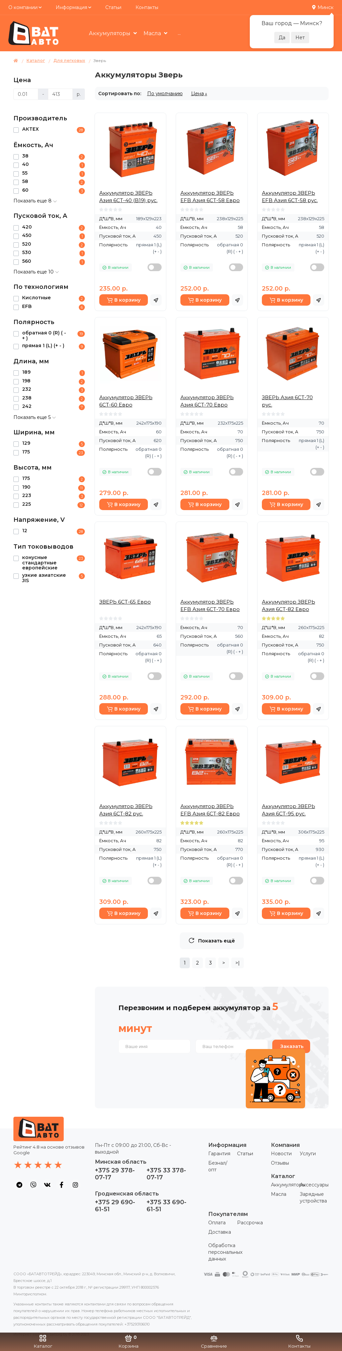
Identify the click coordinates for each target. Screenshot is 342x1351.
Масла (153, 33)
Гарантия (219, 1154)
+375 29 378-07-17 (115, 1174)
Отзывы (280, 1163)
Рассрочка (250, 1223)
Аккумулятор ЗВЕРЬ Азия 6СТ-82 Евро (288, 605)
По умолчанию (165, 93)
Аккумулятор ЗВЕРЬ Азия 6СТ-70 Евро (207, 401)
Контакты (146, 7)
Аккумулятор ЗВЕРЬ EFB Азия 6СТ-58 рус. (290, 196)
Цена (197, 93)
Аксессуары (314, 1185)
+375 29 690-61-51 (115, 1206)
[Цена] (25, 94)
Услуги (308, 1154)
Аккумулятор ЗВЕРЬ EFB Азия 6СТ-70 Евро (210, 605)
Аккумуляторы (110, 33)
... (179, 33)
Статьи (113, 7)
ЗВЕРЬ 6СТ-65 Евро (125, 602)
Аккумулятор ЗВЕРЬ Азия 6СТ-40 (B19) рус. (128, 196)
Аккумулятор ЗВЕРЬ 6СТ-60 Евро (126, 401)
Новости (281, 1154)
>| (237, 963)
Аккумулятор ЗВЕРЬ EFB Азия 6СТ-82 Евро (210, 810)
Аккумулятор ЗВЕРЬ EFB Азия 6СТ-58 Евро (210, 196)
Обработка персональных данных (225, 1252)
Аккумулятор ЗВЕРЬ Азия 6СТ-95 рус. (288, 810)
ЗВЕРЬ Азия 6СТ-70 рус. (287, 401)
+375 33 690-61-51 (166, 1206)
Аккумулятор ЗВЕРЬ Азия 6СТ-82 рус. (126, 810)
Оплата (217, 1223)
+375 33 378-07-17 (166, 1174)
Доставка (219, 1232)
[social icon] (19, 1184)
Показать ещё (211, 940)
